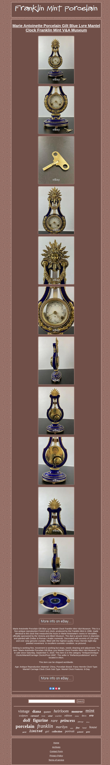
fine (78, 727)
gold (24, 732)
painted (80, 732)
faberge (80, 722)
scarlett (58, 716)
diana (36, 711)
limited (35, 731)
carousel (35, 716)
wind (50, 716)
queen (47, 711)
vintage (23, 711)
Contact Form (56, 751)
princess (67, 720)
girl (47, 731)
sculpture (23, 715)
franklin (45, 726)
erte (91, 715)
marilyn (61, 727)
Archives (56, 747)
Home (56, 743)
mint (89, 710)
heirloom (61, 711)
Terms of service (56, 760)
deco (84, 715)
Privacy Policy (56, 755)
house (93, 727)
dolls (71, 728)
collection (57, 731)
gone (88, 732)
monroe (77, 711)
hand (84, 728)
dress (88, 722)
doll (26, 720)
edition (68, 715)
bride (43, 716)
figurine (40, 720)
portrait (69, 731)
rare (54, 720)
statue (77, 716)
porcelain (25, 726)
